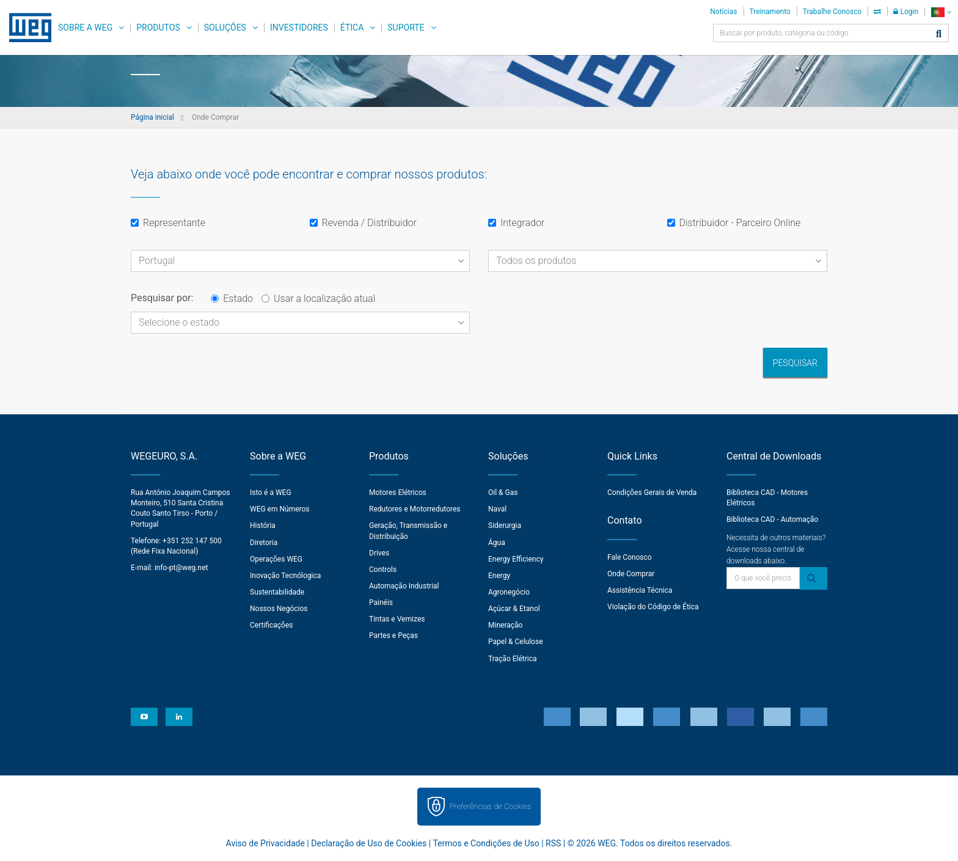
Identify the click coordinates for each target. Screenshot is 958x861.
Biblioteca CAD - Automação (772, 519)
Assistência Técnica (639, 590)
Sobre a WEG (85, 27)
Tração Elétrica (512, 658)
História (263, 525)
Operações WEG (276, 559)
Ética (352, 27)
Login (905, 11)
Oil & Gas (502, 492)
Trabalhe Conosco (832, 11)
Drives (379, 553)
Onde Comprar (630, 574)
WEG (26, 27)
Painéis (381, 602)
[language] (941, 12)
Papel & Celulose (515, 641)
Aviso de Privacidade (265, 843)
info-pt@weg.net (181, 567)
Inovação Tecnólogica (285, 575)
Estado (232, 298)
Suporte (405, 27)
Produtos (158, 27)
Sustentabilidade (277, 592)
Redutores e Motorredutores (415, 509)
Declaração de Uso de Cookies (368, 843)
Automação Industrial (404, 586)
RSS (553, 843)
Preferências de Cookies (490, 806)
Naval (497, 509)
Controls (383, 569)
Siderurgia (504, 525)
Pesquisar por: (162, 298)
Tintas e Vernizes (397, 619)
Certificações (271, 625)
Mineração (505, 625)
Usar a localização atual (318, 298)
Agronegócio (509, 592)
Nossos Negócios (279, 608)
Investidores (299, 27)
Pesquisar (795, 363)
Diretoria (263, 542)
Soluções (225, 27)
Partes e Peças (393, 635)
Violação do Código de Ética (653, 607)
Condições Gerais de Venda (652, 492)
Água (496, 542)
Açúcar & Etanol (514, 608)
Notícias (723, 11)
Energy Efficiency (515, 559)
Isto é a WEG (270, 492)
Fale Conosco (629, 557)
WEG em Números (280, 509)
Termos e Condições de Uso (486, 843)
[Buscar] (939, 34)
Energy (499, 575)
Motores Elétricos (397, 492)
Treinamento (770, 11)
